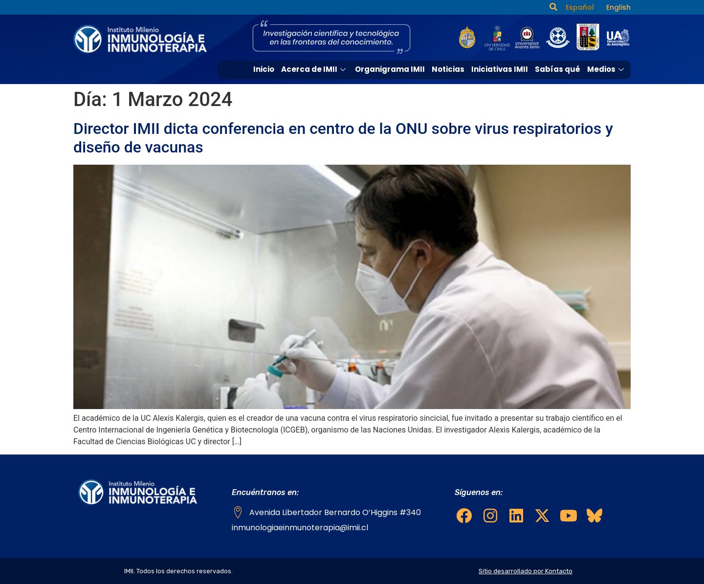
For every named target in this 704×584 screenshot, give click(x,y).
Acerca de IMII (314, 69)
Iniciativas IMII (499, 69)
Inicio (263, 69)
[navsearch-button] (553, 7)
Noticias (448, 69)
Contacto (607, 87)
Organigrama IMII (390, 69)
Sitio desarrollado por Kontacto (525, 571)
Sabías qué (557, 69)
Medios (606, 69)
